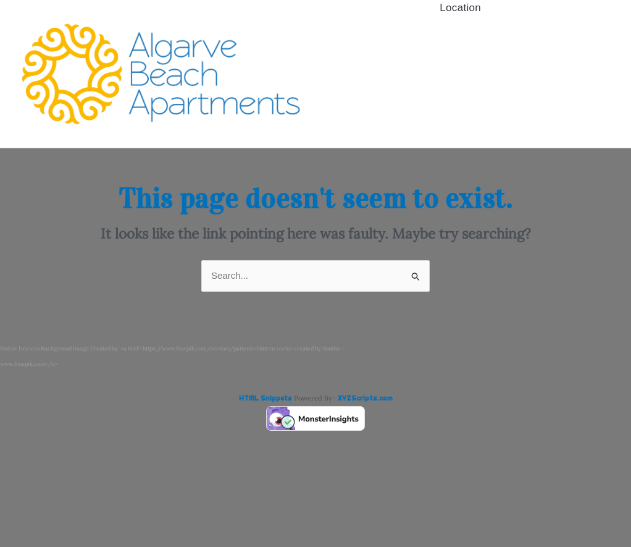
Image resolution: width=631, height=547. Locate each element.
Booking (460, 84)
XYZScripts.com (365, 398)
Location (460, 106)
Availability (461, 19)
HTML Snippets (265, 398)
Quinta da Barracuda (460, 40)
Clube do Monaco (460, 63)
